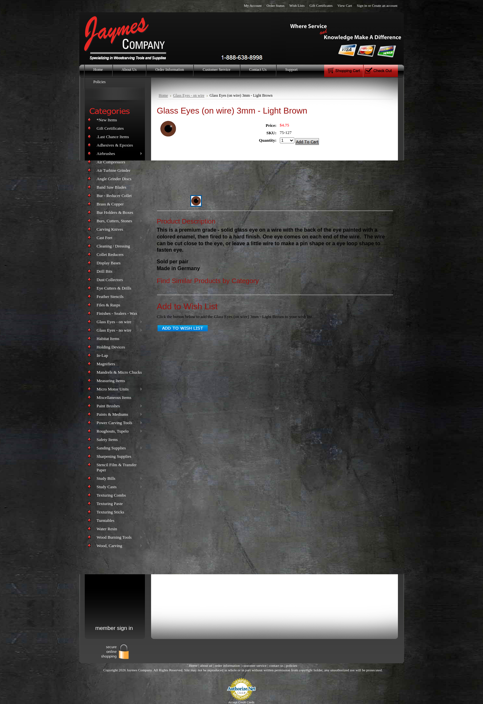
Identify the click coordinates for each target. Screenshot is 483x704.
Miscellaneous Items (114, 397)
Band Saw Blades (111, 187)
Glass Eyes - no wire (118, 330)
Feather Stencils (110, 296)
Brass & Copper (118, 204)
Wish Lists (296, 5)
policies (291, 665)
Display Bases (109, 262)
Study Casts (118, 487)
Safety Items (107, 439)
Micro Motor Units (118, 389)
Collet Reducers (110, 254)
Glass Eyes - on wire (118, 322)
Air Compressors (111, 162)
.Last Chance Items (113, 136)
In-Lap (102, 355)
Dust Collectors (110, 279)
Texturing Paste (110, 503)
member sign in (114, 628)
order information (227, 665)
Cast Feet (118, 238)
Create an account (384, 5)
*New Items (107, 119)
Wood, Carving (118, 546)
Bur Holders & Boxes (115, 212)
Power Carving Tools (118, 423)
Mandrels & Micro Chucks (119, 372)
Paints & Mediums (118, 414)
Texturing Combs (111, 495)
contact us (276, 665)
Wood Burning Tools (118, 537)
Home (163, 96)
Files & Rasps (108, 304)
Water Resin (107, 528)
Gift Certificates (320, 5)
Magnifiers (106, 363)
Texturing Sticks (110, 512)
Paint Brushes (118, 406)
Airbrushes (118, 154)
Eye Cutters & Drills (114, 288)
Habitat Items (108, 338)
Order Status (276, 5)
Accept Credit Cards (241, 702)
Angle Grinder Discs (114, 178)
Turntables (106, 520)
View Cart (344, 5)
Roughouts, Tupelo (118, 431)
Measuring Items (111, 380)
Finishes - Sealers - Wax (117, 313)
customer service (254, 665)
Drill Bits (105, 271)
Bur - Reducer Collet (114, 195)
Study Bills (118, 478)
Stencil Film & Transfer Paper (117, 467)
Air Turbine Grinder (114, 170)
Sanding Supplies (118, 448)
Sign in (362, 5)
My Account (253, 5)
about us (206, 665)
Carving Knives (110, 229)
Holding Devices (111, 347)
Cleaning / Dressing (113, 246)
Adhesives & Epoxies (115, 145)
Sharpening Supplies (114, 456)
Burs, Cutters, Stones (118, 221)
